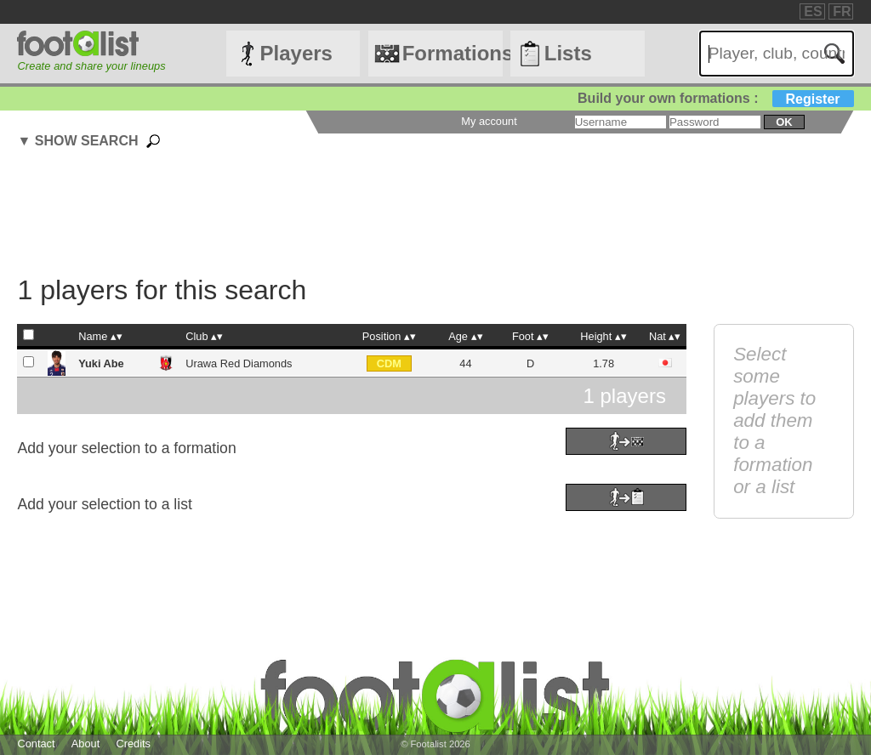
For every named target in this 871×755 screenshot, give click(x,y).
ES (813, 11)
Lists (568, 53)
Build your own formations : (715, 98)
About (85, 743)
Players (296, 53)
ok (784, 122)
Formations (452, 53)
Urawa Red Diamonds (238, 363)
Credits (133, 743)
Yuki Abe (101, 363)
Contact (35, 743)
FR (842, 11)
